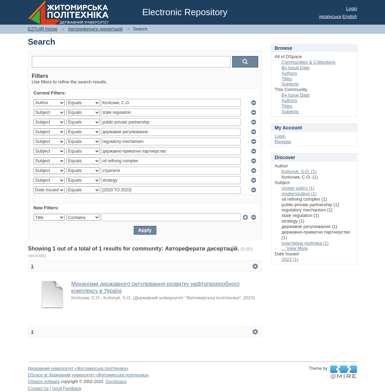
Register (283, 141)
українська (330, 16)
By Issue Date (296, 67)
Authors (289, 73)
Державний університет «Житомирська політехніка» (78, 368)
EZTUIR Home (43, 28)
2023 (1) (290, 259)
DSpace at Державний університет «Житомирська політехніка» (88, 375)
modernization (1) (299, 193)
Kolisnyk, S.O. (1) (299, 171)
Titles (287, 78)
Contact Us (38, 388)
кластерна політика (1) (305, 243)
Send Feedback (66, 388)
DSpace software (44, 381)
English (349, 16)
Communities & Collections (308, 62)
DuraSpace (116, 381)
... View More (295, 248)
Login (351, 8)
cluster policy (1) (298, 188)
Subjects (290, 83)
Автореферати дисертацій (95, 28)
